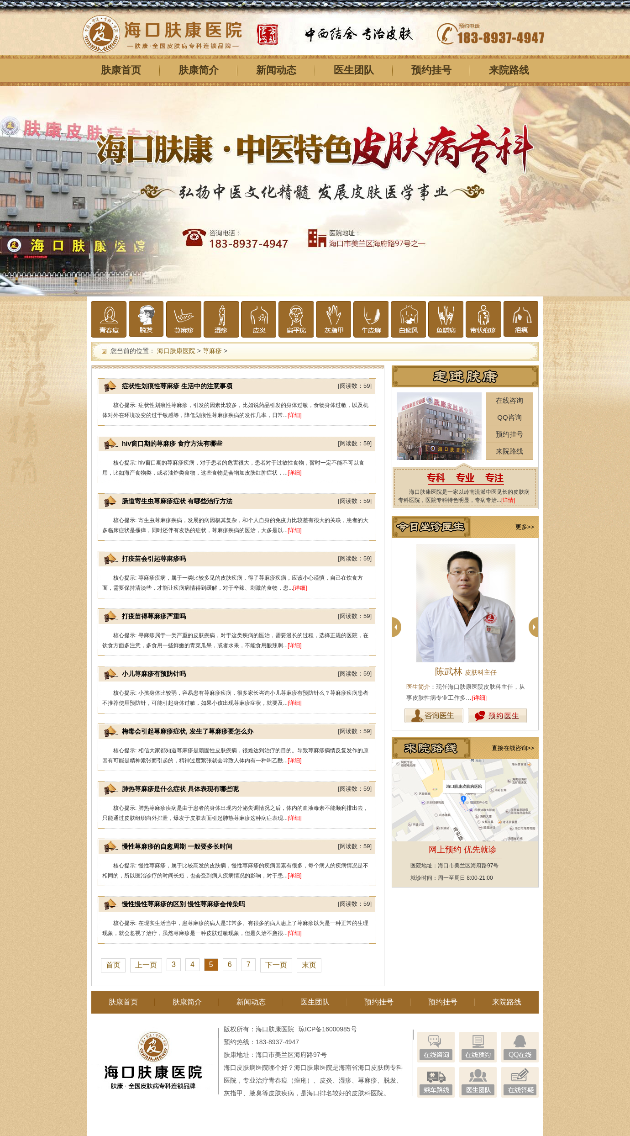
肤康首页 (121, 70)
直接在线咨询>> (513, 748)
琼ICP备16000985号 (328, 1029)
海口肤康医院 (176, 350)
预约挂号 (431, 70)
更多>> (524, 526)
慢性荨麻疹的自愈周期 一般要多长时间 (177, 846)
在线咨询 (509, 400)
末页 (309, 965)
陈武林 (466, 671)
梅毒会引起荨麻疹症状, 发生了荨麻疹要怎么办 (187, 731)
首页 (113, 965)
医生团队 (354, 70)
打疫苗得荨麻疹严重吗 (154, 616)
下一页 (276, 965)
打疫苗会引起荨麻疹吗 (154, 558)
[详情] (508, 500)
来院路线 (509, 70)
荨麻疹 (212, 350)
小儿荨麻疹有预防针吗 (154, 673)
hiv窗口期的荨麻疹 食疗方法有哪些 (172, 443)
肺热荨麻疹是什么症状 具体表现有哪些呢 (180, 789)
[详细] (295, 415)
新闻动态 (276, 70)
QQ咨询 (509, 417)
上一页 (146, 965)
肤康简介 (198, 70)
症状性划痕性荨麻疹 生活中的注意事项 (177, 386)
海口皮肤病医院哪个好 (256, 1067)
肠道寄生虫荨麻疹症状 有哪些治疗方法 (177, 501)
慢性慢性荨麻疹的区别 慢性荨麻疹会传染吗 (183, 904)
